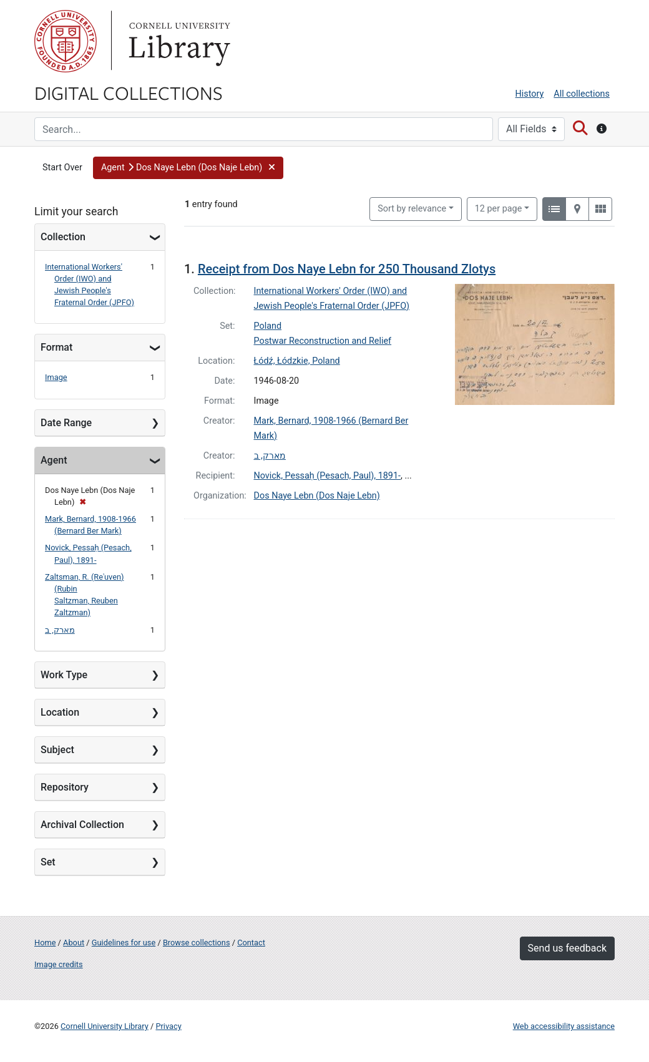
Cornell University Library (105, 1026)
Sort (412, 208)
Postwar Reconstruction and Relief (323, 341)
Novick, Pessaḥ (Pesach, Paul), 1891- (327, 475)
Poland (268, 326)
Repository (65, 787)
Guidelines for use (123, 942)
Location (60, 712)
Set (48, 862)
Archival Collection (82, 825)
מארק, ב (60, 630)
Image (56, 377)
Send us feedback (567, 948)
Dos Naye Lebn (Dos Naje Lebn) (317, 495)
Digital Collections (128, 92)
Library (178, 41)
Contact (251, 942)
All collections (582, 94)
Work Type (64, 675)
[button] (188, 168)
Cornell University (65, 41)
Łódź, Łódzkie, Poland (297, 361)
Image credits (58, 964)
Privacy (168, 1026)
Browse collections (196, 942)
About (73, 942)
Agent (54, 460)
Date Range (66, 423)
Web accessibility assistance (564, 1026)
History (529, 94)
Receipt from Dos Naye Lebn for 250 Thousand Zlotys (346, 268)
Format (56, 347)
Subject (57, 750)
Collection (63, 237)
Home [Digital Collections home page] (45, 942)
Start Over (62, 167)
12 (498, 208)
